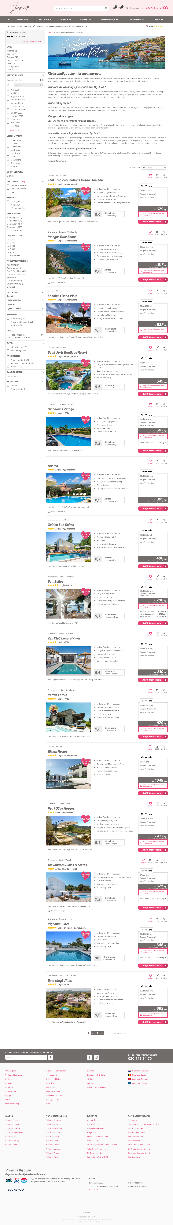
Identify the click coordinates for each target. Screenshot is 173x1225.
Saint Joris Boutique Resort (139, 1153)
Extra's (8, 1099)
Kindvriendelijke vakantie (97, 1136)
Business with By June (96, 1075)
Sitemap (90, 1071)
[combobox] (81, 8)
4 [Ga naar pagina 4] (101, 1033)
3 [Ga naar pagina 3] (97, 1033)
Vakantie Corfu (52, 1140)
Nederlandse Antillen (95, 1128)
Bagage (8, 1095)
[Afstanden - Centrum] (25, 308)
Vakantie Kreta (52, 1124)
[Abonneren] (50, 1057)
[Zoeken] (106, 8)
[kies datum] (28, 80)
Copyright (50, 1083)
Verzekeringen (11, 1091)
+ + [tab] (146, 185)
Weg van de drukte (79, 26)
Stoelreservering (12, 1103)
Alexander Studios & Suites (139, 1145)
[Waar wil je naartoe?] (81, 8)
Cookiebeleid (51, 1075)
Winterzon (85, 19)
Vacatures (91, 1083)
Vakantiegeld (23, 19)
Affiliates (90, 1079)
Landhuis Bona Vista (136, 1132)
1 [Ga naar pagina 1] (88, 1033)
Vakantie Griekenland (14, 1132)
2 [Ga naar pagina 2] (92, 1033)
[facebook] (89, 1057)
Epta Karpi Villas (134, 1157)
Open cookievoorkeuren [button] (97, 1087)
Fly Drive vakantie (94, 1153)
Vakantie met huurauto (96, 1149)
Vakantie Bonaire (12, 1124)
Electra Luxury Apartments (139, 1149)
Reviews (8, 1079)
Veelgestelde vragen (13, 1075)
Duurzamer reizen (53, 1091)
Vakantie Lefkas (52, 1136)
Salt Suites (132, 1120)
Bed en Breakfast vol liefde (98, 1157)
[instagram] (96, 1057)
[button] (25, 46)
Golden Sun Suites (135, 1128)
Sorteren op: (135, 167)
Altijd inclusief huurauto (21, 26)
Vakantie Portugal (12, 1140)
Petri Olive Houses (135, 1136)
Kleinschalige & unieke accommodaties (51, 26)
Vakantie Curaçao (12, 1128)
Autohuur (9, 1087)
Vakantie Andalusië (54, 1132)
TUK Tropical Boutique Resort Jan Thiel (143, 1124)
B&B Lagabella (134, 1140)
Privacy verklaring (53, 1079)
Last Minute (45, 19)
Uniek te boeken (94, 1120)
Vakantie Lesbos (53, 1149)
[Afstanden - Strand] (25, 300)
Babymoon (91, 1132)
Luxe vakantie (93, 1140)
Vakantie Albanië (12, 1120)
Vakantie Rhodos (53, 1153)
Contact (8, 1083)
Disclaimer (50, 1087)
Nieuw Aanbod (93, 1124)
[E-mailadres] (26, 1057)
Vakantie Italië (11, 1136)
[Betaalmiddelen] (15, 1189)
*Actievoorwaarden (54, 1095)
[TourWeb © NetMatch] (86, 1212)
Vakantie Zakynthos (54, 1128)
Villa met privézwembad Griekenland (102, 1145)
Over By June (10, 1071)
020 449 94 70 (140, 1058)
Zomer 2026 (65, 19)
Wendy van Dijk (52, 1099)
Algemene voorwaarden (56, 1071)
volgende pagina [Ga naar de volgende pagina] (118, 1033)
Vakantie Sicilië (52, 1157)
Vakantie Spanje (11, 1145)
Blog (48, 1103)
